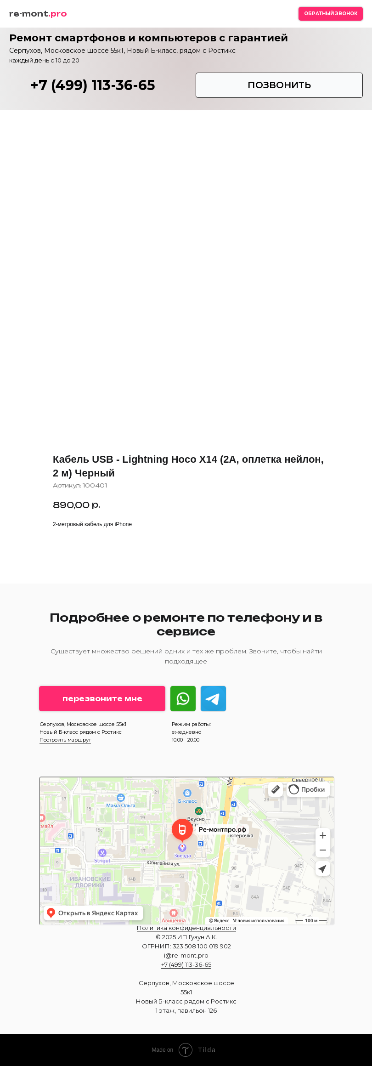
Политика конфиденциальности (186, 927)
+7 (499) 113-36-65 (92, 85)
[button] (331, 14)
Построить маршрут (65, 740)
